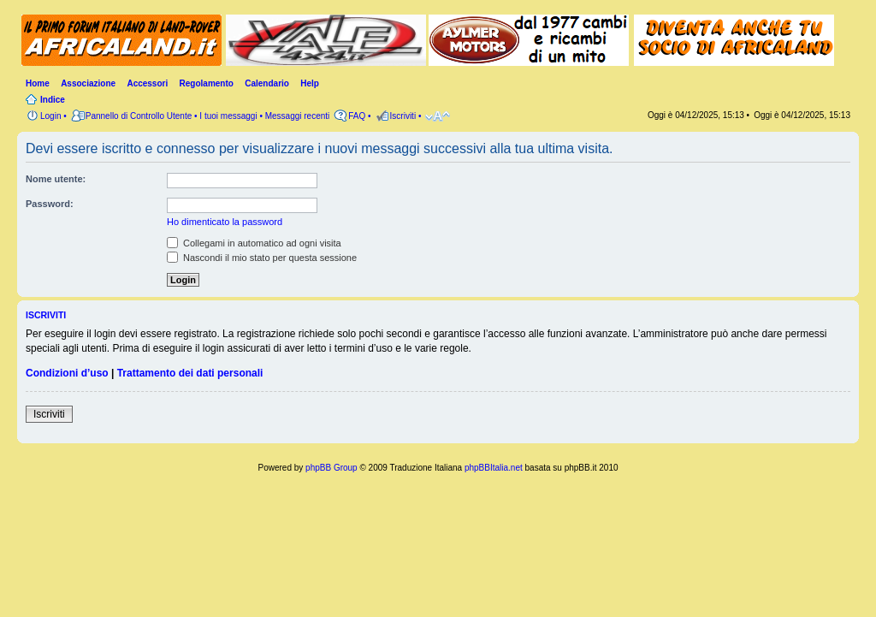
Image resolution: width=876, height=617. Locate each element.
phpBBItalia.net (494, 467)
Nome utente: (56, 179)
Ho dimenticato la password (224, 222)
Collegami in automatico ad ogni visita (254, 243)
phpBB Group (331, 467)
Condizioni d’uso (67, 373)
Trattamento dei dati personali (190, 373)
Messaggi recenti (297, 116)
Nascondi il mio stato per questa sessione (262, 257)
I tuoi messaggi (228, 116)
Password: (50, 204)
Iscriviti (49, 414)
